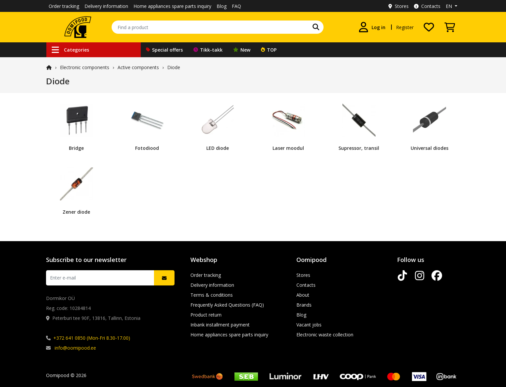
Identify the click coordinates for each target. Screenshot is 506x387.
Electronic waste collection (324, 334)
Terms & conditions (211, 295)
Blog (222, 6)
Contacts (427, 6)
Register (405, 27)
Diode (173, 67)
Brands (304, 305)
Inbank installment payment (220, 325)
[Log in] (371, 27)
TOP (269, 50)
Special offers (164, 50)
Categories (70, 50)
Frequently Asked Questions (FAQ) (227, 305)
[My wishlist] (429, 27)
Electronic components (84, 67)
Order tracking (64, 6)
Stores (398, 6)
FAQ (236, 6)
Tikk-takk (208, 50)
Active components (138, 67)
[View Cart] (449, 27)
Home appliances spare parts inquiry (172, 6)
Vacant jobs (309, 325)
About (302, 295)
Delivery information (106, 6)
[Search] (316, 27)
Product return (206, 315)
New (241, 50)
